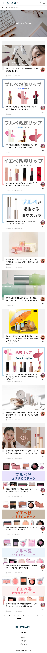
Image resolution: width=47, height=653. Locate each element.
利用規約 (23, 641)
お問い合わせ (23, 644)
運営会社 (23, 637)
